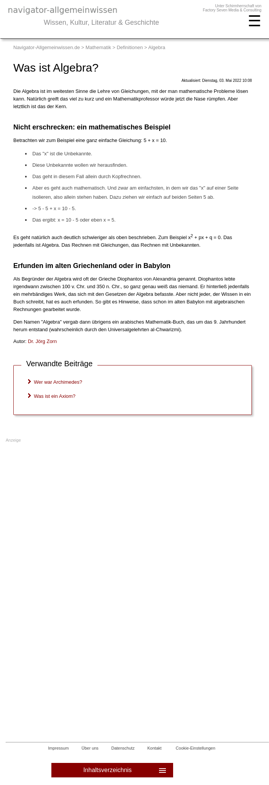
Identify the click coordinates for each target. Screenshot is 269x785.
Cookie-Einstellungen (195, 748)
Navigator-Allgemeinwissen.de (46, 47)
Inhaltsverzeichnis (125, 770)
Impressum (58, 748)
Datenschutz (123, 748)
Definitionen (130, 47)
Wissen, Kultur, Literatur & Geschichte (101, 22)
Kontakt (154, 748)
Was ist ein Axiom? (54, 396)
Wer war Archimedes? (58, 382)
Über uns (90, 748)
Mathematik (98, 47)
